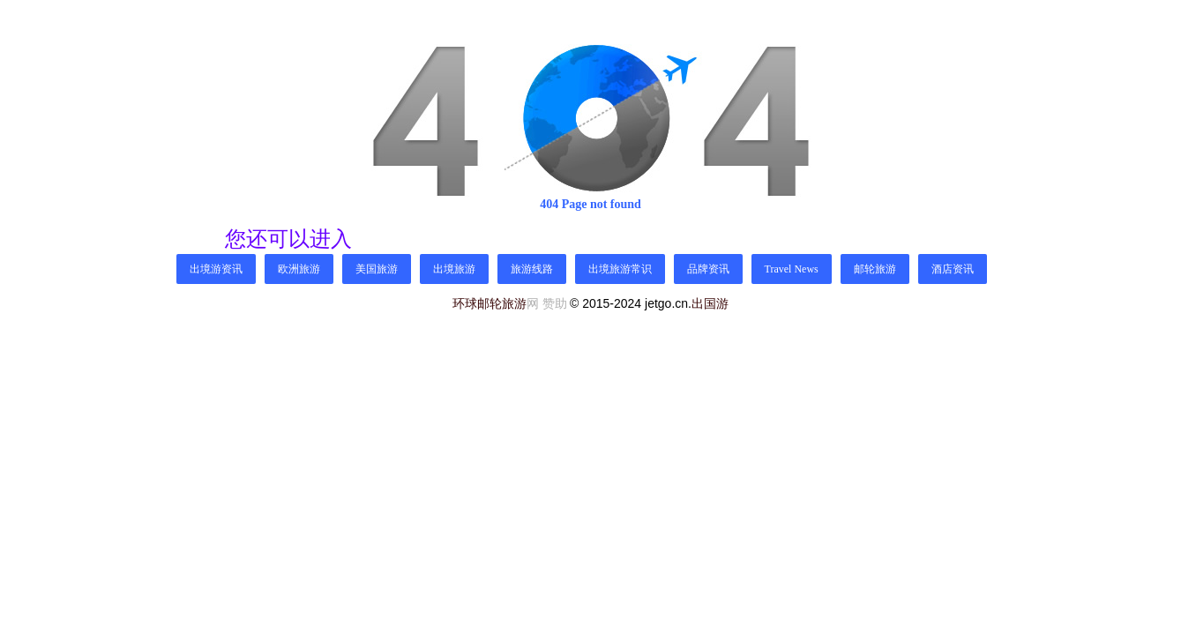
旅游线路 (532, 269)
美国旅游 (376, 269)
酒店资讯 (952, 269)
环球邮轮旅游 (489, 303)
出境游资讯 (216, 269)
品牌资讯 (708, 269)
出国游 (710, 303)
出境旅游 (454, 269)
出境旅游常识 (620, 269)
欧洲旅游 (299, 269)
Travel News (791, 269)
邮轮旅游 (875, 269)
